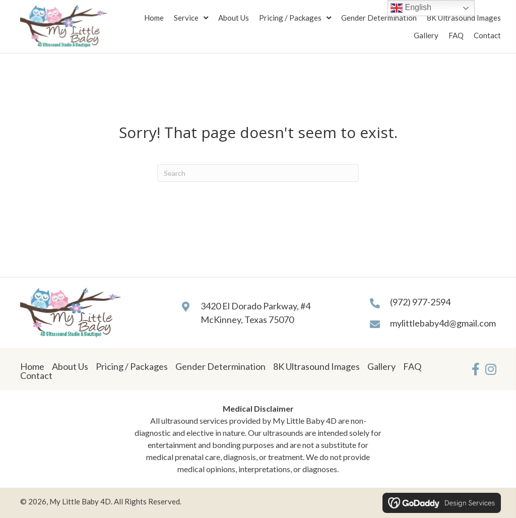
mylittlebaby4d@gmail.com (443, 323)
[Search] (258, 173)
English (411, 8)
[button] (476, 369)
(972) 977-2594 (420, 301)
